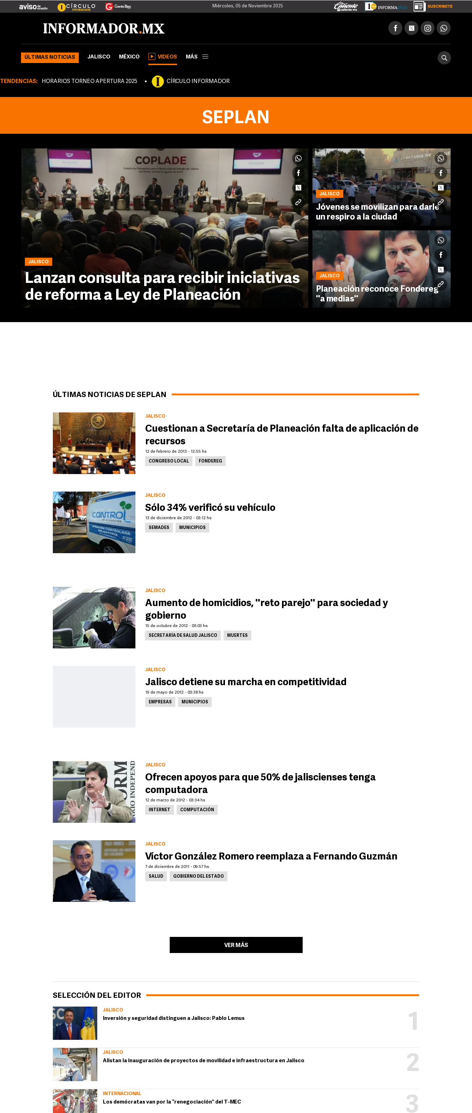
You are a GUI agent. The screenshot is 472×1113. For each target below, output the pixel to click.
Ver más (236, 945)
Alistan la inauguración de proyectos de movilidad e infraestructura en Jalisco (203, 1061)
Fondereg (210, 461)
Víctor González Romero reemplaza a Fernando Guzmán (271, 857)
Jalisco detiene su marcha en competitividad (246, 683)
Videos (162, 56)
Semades (159, 528)
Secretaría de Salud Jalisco (183, 636)
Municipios (192, 528)
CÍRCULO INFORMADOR (198, 81)
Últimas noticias (49, 57)
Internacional (122, 1094)
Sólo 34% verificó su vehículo (210, 508)
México (129, 57)
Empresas (160, 702)
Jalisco (98, 57)
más (197, 57)
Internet (159, 810)
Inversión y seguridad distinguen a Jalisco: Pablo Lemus (174, 1018)
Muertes (237, 636)
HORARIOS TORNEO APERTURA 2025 (89, 81)
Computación (197, 810)
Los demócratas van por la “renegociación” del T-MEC (172, 1102)
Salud (156, 877)
